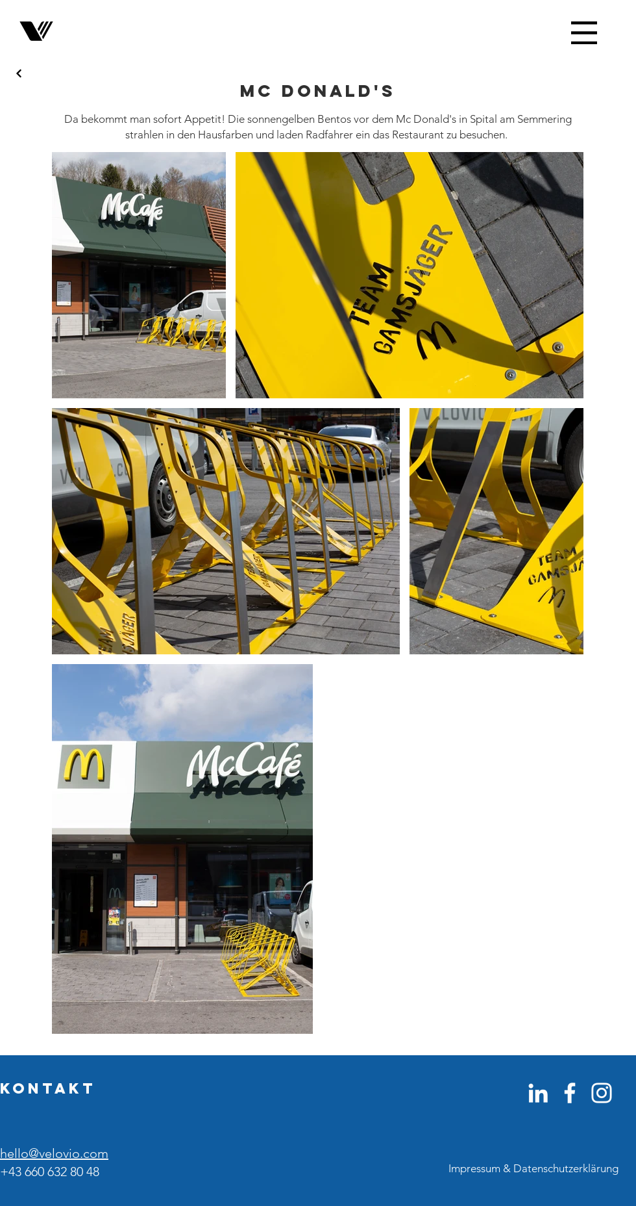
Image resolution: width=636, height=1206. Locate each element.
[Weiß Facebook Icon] (569, 1093)
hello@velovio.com (54, 1153)
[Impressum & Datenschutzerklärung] (533, 1169)
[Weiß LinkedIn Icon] (538, 1093)
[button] (584, 32)
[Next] (19, 73)
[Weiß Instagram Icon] (601, 1093)
